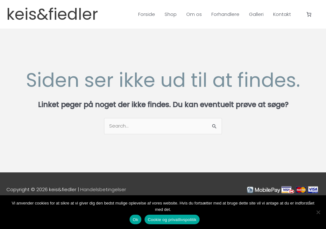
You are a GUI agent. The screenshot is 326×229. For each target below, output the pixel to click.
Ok (135, 219)
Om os (194, 14)
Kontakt (282, 14)
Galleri (256, 14)
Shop (171, 14)
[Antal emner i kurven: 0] (309, 14)
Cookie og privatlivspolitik (172, 219)
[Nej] (318, 212)
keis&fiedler (52, 14)
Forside (146, 14)
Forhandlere (225, 14)
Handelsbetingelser (103, 189)
